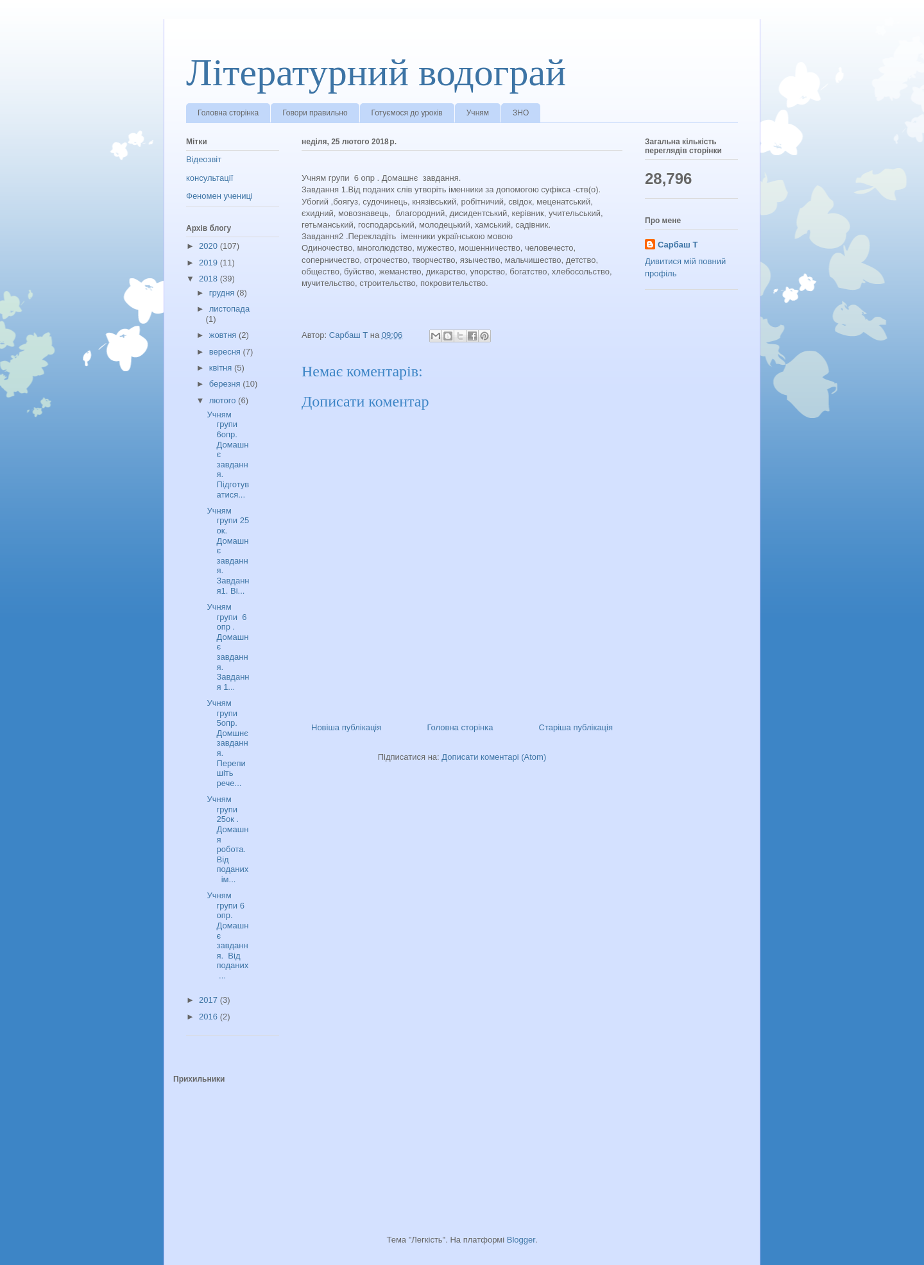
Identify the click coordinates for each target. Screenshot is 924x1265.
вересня (226, 351)
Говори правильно (314, 112)
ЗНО (521, 112)
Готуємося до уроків (407, 112)
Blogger (521, 1239)
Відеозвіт (203, 159)
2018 (209, 278)
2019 (209, 262)
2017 (209, 1000)
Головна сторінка (228, 112)
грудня (223, 292)
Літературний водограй (376, 72)
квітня (221, 368)
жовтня (224, 335)
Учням (477, 112)
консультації (209, 178)
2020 (209, 246)
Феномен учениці (219, 196)
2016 (209, 1016)
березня (226, 384)
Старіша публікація (576, 727)
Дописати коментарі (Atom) (493, 757)
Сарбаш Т (677, 244)
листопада (229, 309)
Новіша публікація (346, 727)
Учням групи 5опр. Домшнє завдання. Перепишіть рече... (227, 743)
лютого (223, 400)
